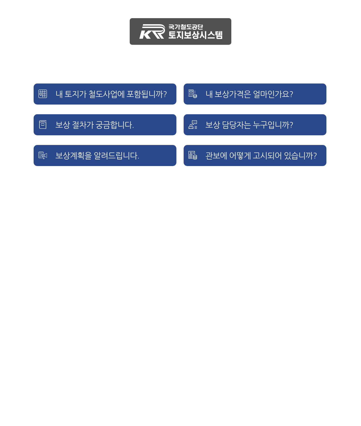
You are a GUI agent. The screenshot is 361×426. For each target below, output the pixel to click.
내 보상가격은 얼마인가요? (249, 94)
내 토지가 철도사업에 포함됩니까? (111, 94)
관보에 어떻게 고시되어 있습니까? (261, 155)
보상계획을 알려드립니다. (97, 155)
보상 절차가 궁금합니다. (94, 124)
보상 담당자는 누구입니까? (249, 124)
